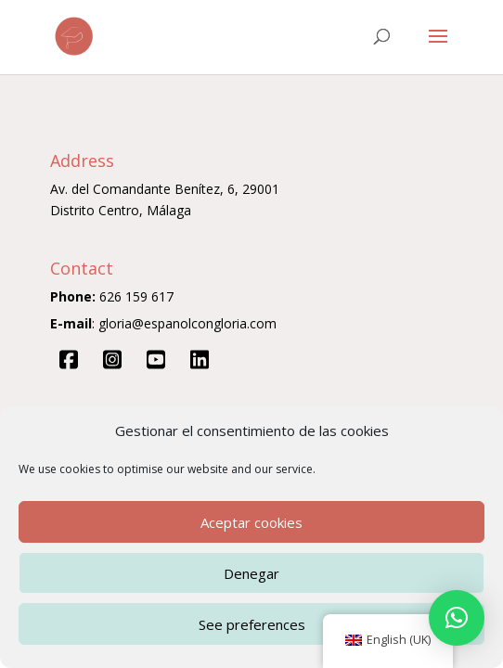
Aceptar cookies (251, 522)
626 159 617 (136, 296)
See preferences (252, 624)
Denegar (251, 573)
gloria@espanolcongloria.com (187, 323)
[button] (456, 618)
